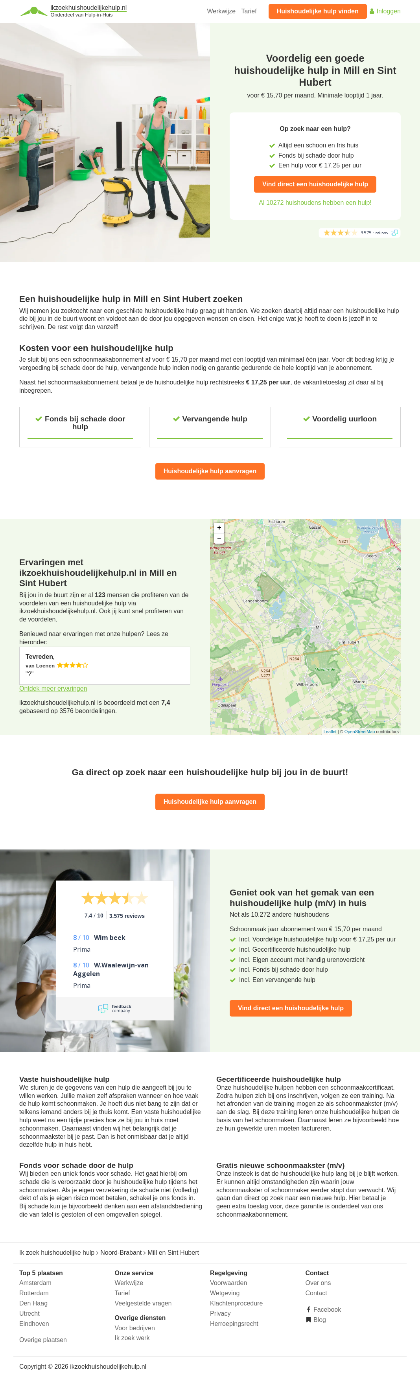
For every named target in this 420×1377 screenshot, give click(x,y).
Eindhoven (34, 1323)
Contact (316, 1293)
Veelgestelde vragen (143, 1303)
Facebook (326, 1309)
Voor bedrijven (135, 1328)
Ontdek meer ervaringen (53, 688)
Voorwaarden (228, 1283)
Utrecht (29, 1313)
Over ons (318, 1283)
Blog (319, 1319)
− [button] (219, 538)
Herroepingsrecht (234, 1323)
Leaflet (330, 731)
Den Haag (33, 1303)
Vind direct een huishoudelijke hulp (315, 184)
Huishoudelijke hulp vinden (318, 11)
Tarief (249, 11)
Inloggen (384, 11)
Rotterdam (34, 1293)
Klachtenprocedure (236, 1303)
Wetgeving (224, 1293)
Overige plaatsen (43, 1340)
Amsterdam (35, 1283)
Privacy (220, 1313)
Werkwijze (221, 11)
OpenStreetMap (359, 731)
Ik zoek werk (132, 1338)
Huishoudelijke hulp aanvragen (210, 471)
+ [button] (219, 528)
